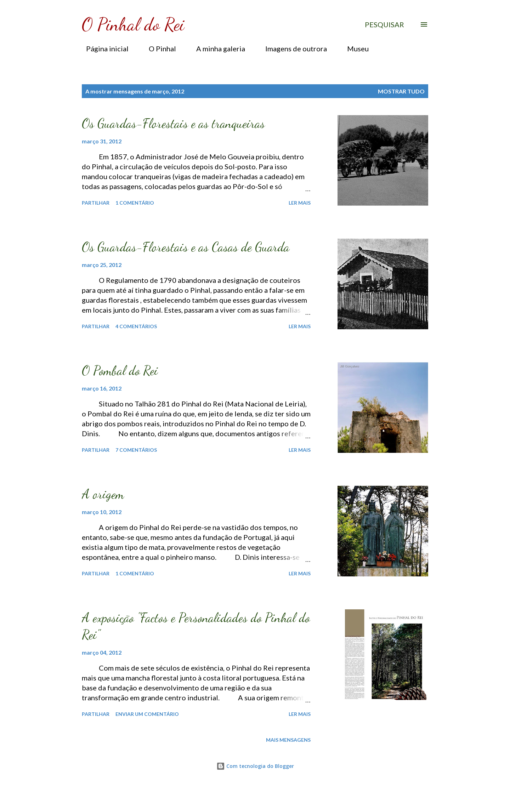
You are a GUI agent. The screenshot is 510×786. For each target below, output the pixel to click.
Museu (353, 48)
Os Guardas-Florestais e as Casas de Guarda (185, 247)
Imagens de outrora (292, 48)
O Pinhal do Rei (133, 24)
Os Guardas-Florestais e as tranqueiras (173, 123)
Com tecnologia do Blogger (255, 766)
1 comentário (134, 203)
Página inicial (103, 48)
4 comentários (136, 326)
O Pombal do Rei (120, 370)
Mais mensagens (288, 740)
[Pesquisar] (384, 24)
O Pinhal (158, 48)
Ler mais (300, 203)
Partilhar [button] (95, 203)
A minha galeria (216, 48)
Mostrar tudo (401, 91)
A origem (103, 494)
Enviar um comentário (147, 714)
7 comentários (136, 450)
